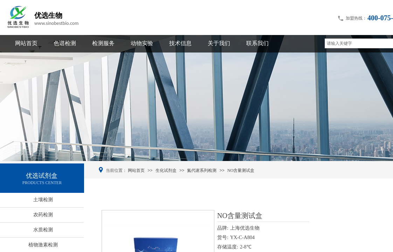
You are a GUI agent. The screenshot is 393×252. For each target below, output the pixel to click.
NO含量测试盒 (240, 170)
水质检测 (43, 229)
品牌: (222, 228)
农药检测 (43, 214)
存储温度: (227, 247)
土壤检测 (43, 199)
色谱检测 (65, 43)
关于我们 (219, 43)
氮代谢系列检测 (201, 170)
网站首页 (26, 43)
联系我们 (257, 43)
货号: (222, 237)
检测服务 (103, 43)
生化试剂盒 (166, 170)
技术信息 (180, 43)
